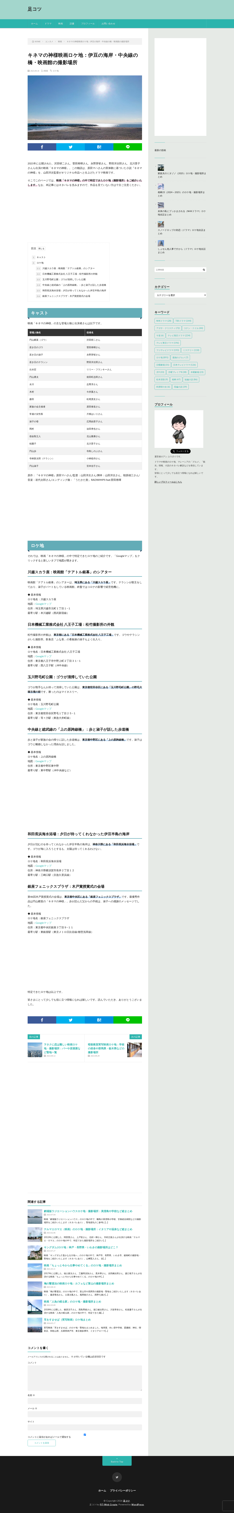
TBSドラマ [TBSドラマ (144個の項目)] (183, 320)
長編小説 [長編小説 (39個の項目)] (180, 386)
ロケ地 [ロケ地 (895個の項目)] (162, 357)
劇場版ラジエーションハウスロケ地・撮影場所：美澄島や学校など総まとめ (88, 1211)
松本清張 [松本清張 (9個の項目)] (162, 379)
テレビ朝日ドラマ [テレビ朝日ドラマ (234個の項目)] (179, 335)
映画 (60, 23)
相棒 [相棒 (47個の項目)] (176, 379)
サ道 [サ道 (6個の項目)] (160, 335)
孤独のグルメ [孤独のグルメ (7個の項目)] (180, 357)
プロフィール (88, 23)
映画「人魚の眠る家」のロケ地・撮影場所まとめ (72, 1301)
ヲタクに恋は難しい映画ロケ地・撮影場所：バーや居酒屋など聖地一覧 (62, 1048)
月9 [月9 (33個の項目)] (160, 372)
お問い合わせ (108, 23)
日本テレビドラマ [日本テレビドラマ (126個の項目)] (184, 364)
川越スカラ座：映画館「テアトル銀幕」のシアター (65, 268)
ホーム (34, 23)
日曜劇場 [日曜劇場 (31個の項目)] (162, 364)
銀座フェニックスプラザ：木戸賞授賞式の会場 (63, 296)
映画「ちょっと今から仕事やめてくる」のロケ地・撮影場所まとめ (83, 1265)
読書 (72, 23)
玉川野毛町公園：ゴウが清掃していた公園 (61, 280)
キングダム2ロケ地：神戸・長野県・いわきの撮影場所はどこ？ (81, 1247)
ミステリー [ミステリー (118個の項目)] (191, 350)
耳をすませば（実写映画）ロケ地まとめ (67, 1319)
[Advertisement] (84, 213)
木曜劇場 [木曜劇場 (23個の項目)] (197, 372)
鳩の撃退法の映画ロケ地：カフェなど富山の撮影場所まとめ (79, 1283)
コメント (32, 1362)
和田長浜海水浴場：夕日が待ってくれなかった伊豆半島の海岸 (71, 291)
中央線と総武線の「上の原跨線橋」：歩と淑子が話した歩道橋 (71, 285)
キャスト (39, 257)
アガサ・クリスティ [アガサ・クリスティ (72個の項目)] (168, 328)
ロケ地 (56, 71)
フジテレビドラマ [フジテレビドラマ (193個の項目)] (167, 350)
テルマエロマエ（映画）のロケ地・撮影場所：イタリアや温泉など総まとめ (88, 1229)
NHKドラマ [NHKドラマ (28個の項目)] (163, 320)
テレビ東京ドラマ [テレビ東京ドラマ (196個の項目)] (167, 342)
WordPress (137, 1504)
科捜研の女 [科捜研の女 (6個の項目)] (163, 386)
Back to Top (117, 1461)
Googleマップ (43, 603)
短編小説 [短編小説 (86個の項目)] (191, 379)
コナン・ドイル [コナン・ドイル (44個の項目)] (193, 328)
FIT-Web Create (108, 1504)
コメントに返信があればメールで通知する (85, 1436)
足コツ (35, 9)
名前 (31, 1395)
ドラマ (48, 23)
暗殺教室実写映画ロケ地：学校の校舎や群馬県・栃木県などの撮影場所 (106, 1048)
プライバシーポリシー (123, 1490)
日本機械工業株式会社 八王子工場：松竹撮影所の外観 (67, 274)
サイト (31, 1421)
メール (32, 1408)
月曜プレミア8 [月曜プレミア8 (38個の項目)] (177, 372)
